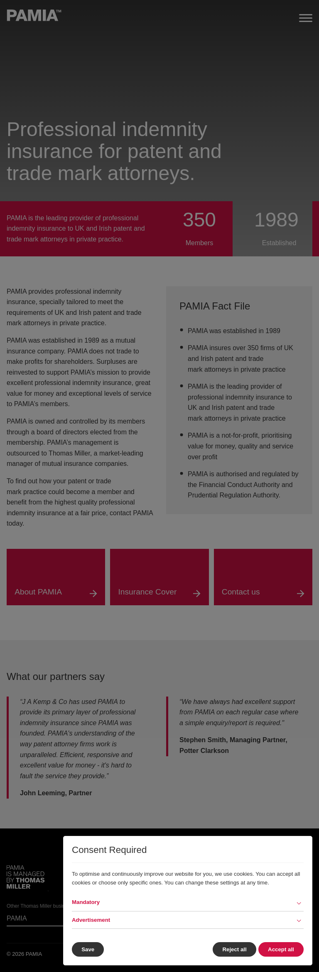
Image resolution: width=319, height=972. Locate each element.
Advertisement (91, 920)
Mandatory (86, 902)
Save (87, 949)
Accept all (281, 949)
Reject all (233, 949)
